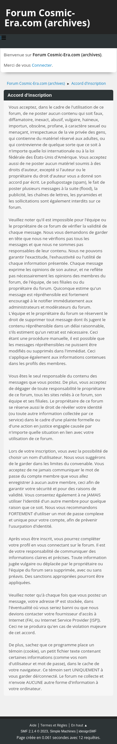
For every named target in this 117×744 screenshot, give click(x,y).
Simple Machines (63, 731)
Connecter (42, 65)
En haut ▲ (79, 725)
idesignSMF (87, 731)
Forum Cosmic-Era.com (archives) (47, 17)
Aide (33, 725)
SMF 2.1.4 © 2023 (34, 731)
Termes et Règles (54, 725)
